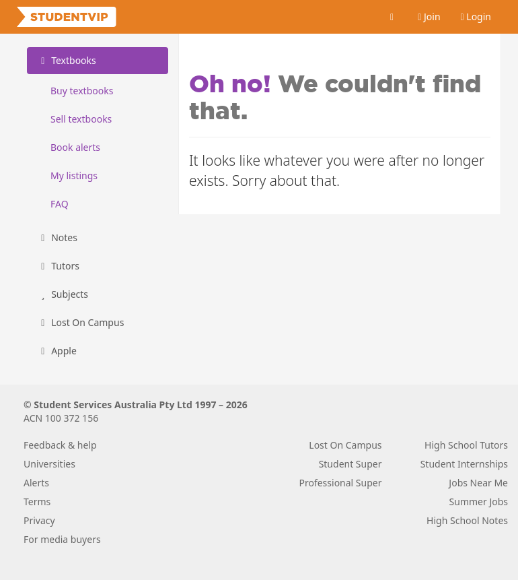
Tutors (58, 265)
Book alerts (75, 147)
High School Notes (467, 520)
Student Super (350, 463)
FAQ (59, 203)
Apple (57, 350)
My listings (74, 175)
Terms (37, 501)
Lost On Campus (80, 322)
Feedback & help (60, 445)
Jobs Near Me (478, 482)
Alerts (36, 482)
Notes (57, 237)
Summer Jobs (478, 501)
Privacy (39, 520)
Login (476, 16)
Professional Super (340, 482)
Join (429, 16)
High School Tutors (466, 445)
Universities (49, 463)
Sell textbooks (81, 118)
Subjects (62, 294)
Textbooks (66, 60)
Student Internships (464, 463)
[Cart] (392, 17)
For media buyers (62, 539)
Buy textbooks (81, 90)
